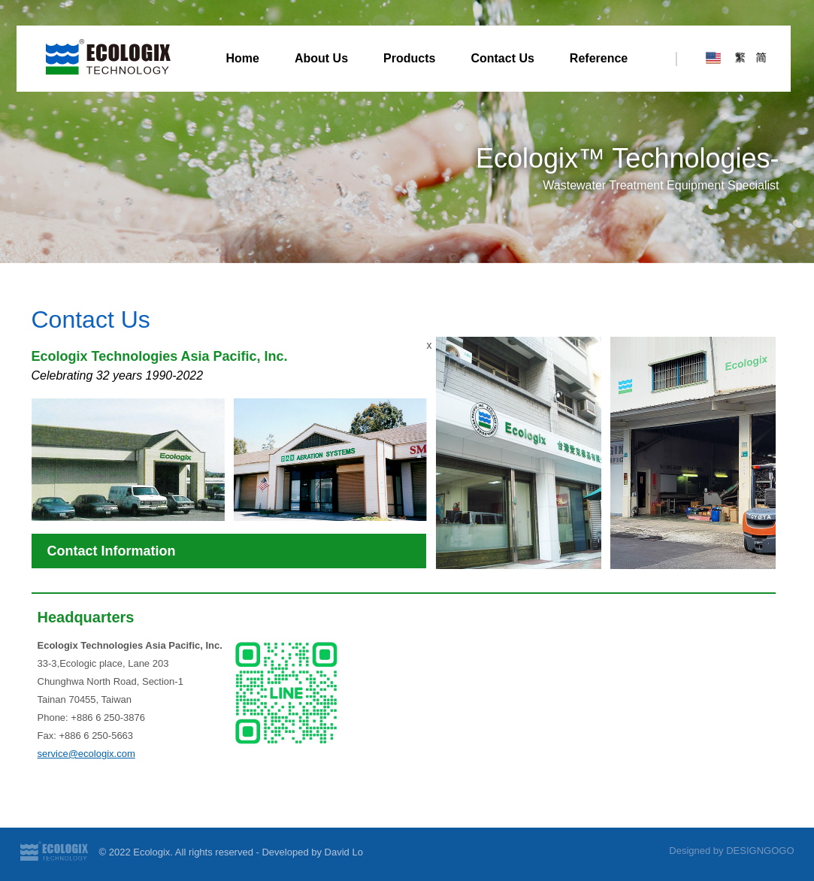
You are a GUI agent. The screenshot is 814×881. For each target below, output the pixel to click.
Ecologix (108, 57)
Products (409, 58)
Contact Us (502, 58)
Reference (599, 58)
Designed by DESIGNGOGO (731, 850)
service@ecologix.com (86, 753)
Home (242, 58)
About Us (321, 58)
